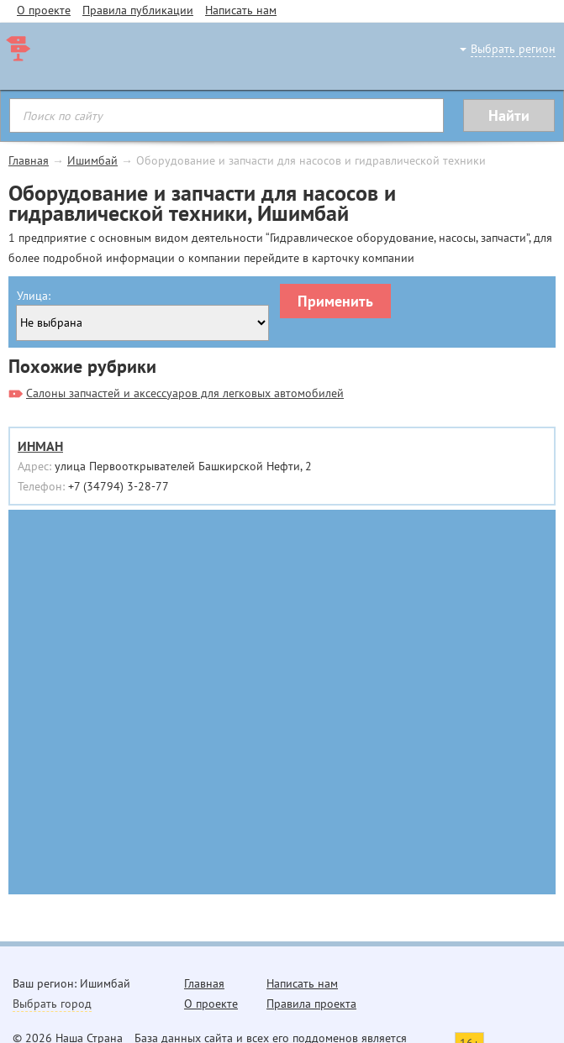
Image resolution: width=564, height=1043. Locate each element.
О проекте (44, 10)
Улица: (33, 295)
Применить (335, 301)
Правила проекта (311, 1003)
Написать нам (241, 10)
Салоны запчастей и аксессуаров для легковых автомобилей (185, 393)
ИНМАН (40, 446)
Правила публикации (137, 10)
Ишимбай (92, 160)
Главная (28, 160)
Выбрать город (52, 1003)
